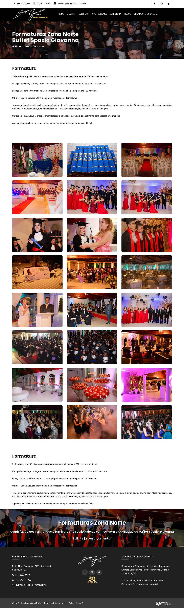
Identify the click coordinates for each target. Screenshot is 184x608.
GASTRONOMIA (99, 14)
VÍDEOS (127, 14)
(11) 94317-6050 (43, 4)
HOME (61, 14)
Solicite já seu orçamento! (92, 538)
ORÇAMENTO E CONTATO (145, 14)
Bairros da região (76, 603)
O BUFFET (71, 14)
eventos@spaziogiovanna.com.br (72, 4)
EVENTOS (84, 14)
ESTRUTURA (115, 14)
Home (16, 46)
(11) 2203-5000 (23, 4)
